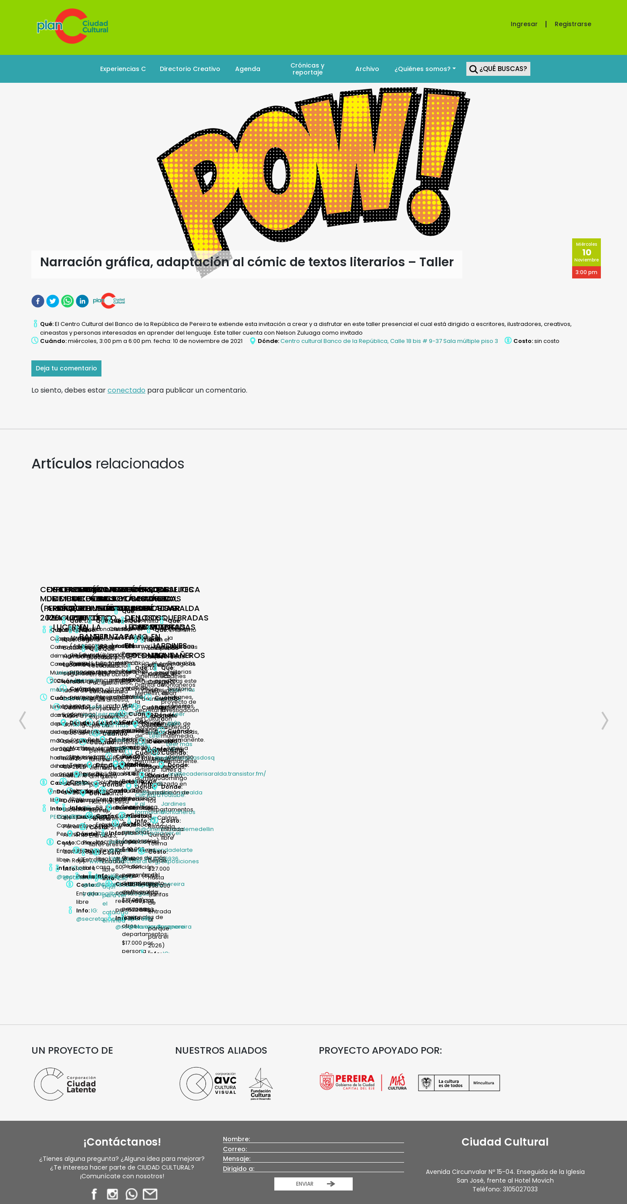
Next (600, 645)
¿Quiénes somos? (422, 68)
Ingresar (524, 24)
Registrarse (573, 24)
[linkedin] (83, 301)
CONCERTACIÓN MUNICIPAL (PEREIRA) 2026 (80, 599)
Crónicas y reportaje (307, 69)
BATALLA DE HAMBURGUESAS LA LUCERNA (324, 599)
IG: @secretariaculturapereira (211, 701)
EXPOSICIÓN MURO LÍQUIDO (446, 594)
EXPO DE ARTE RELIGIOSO (211, 589)
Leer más (84, 646)
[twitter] (53, 301)
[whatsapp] (68, 301)
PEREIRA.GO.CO (86, 690)
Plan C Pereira (325, 1062)
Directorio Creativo (190, 68)
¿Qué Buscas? (503, 68)
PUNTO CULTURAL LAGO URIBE (579, 594)
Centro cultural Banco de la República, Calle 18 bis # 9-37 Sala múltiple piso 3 (389, 341)
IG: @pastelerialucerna (343, 714)
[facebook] (38, 301)
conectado (126, 390)
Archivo (367, 68)
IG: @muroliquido (459, 698)
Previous (27, 645)
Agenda (247, 68)
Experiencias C (123, 68)
